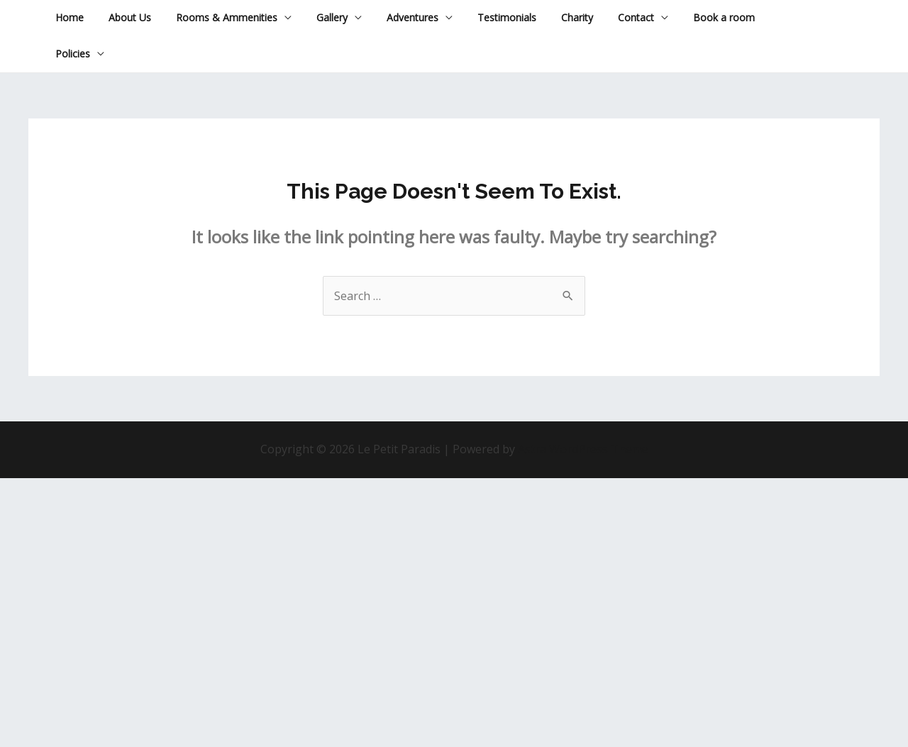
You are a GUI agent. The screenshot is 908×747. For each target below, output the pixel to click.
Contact (598, 17)
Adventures (390, 17)
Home (66, 17)
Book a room (681, 17)
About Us (122, 17)
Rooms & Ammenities (214, 17)
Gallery (314, 17)
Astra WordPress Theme (583, 449)
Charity (544, 17)
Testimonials (479, 17)
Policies (69, 53)
